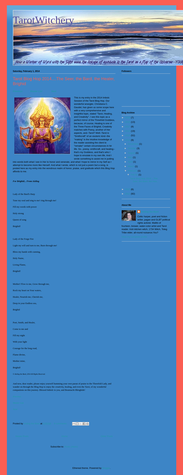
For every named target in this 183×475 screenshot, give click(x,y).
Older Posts (107, 436)
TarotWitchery (43, 20)
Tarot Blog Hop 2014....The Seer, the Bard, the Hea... (144, 180)
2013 (128, 189)
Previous (18, 91)
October (132, 148)
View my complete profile (134, 236)
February (133, 170)
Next (53, 91)
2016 (128, 131)
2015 (128, 135)
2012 (128, 193)
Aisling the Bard (150, 211)
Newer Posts (22, 436)
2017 (128, 126)
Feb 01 (134, 174)
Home (65, 436)
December (133, 144)
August (132, 153)
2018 (128, 122)
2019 (128, 117)
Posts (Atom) (71, 446)
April (130, 161)
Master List (36, 91)
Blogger (106, 468)
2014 (128, 140)
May (130, 157)
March (131, 166)
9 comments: (61, 423)
